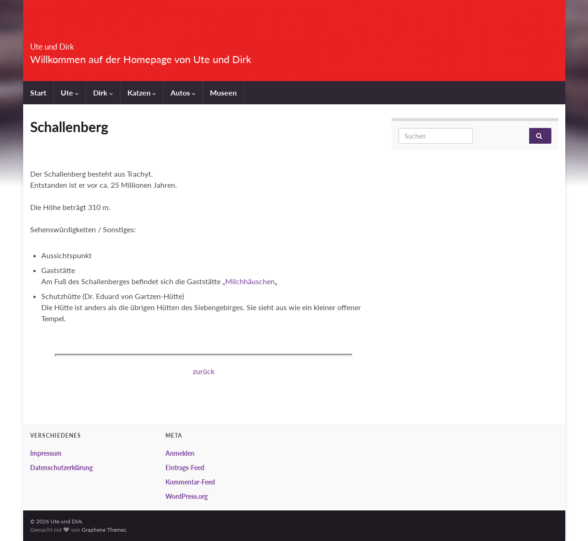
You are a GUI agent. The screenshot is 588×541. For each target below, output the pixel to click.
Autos (183, 92)
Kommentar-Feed (190, 482)
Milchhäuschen (250, 281)
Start (38, 92)
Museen (223, 92)
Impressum (46, 453)
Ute (70, 92)
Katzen (141, 92)
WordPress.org (186, 496)
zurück (204, 371)
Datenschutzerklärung (61, 467)
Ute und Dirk (69, 44)
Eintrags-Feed (184, 467)
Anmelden (180, 453)
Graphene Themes (104, 529)
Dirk (103, 92)
